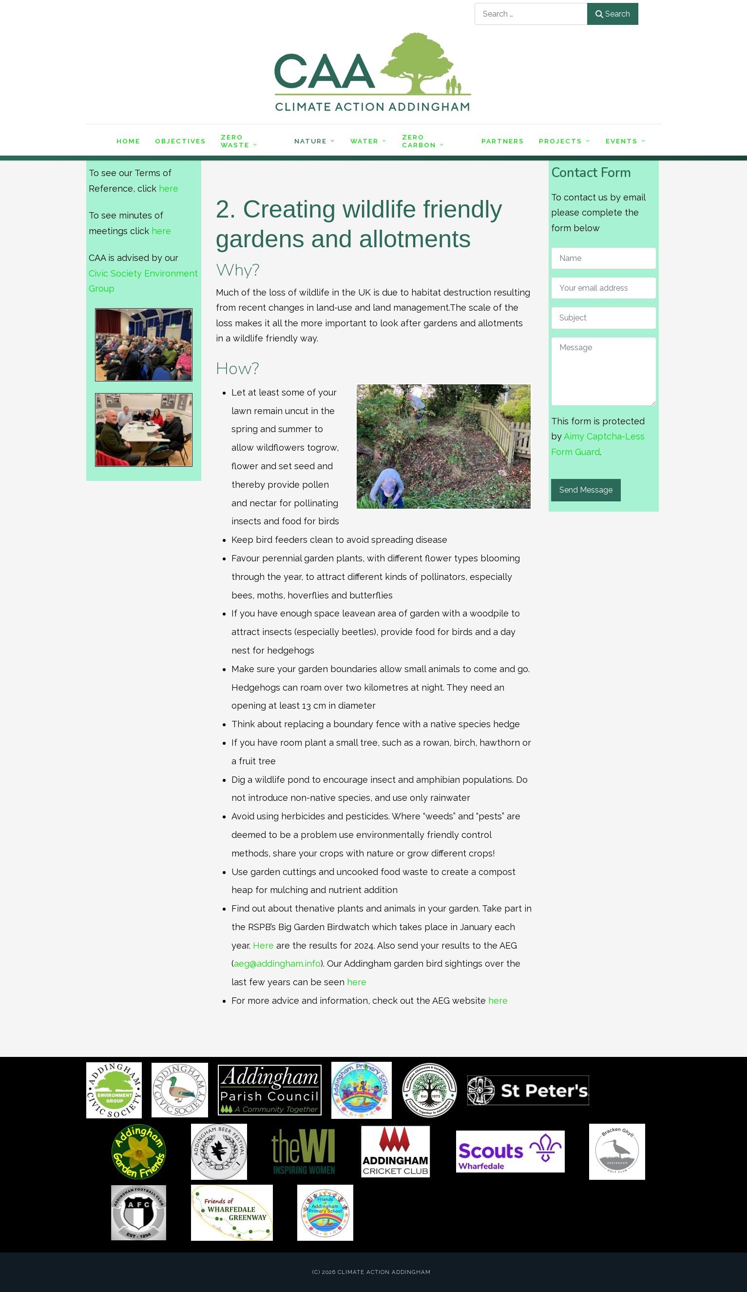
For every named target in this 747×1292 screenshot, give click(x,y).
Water (368, 141)
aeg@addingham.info (277, 963)
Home (128, 141)
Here (263, 945)
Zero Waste (239, 141)
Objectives (180, 141)
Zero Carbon (423, 141)
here (168, 188)
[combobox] (531, 14)
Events (626, 141)
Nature (315, 141)
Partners (502, 141)
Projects (565, 141)
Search (612, 14)
